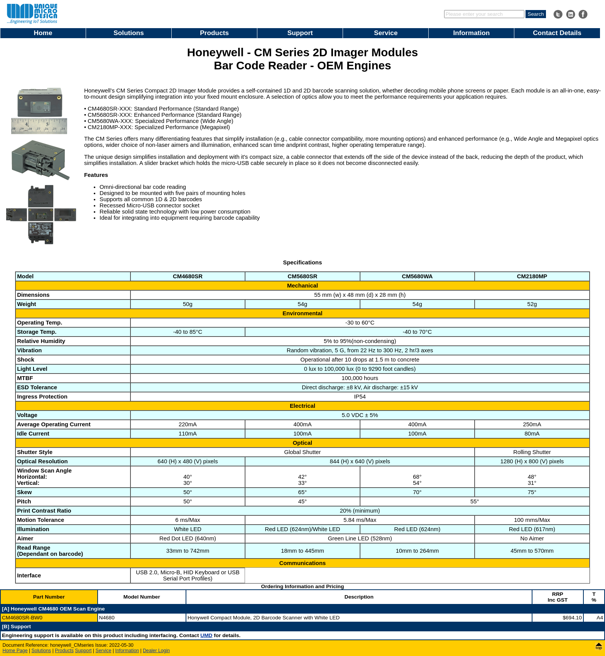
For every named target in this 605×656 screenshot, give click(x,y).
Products (214, 33)
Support (300, 33)
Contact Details (557, 33)
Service (385, 33)
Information (471, 33)
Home (43, 33)
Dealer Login (156, 650)
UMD (206, 635)
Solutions (128, 33)
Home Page (15, 650)
